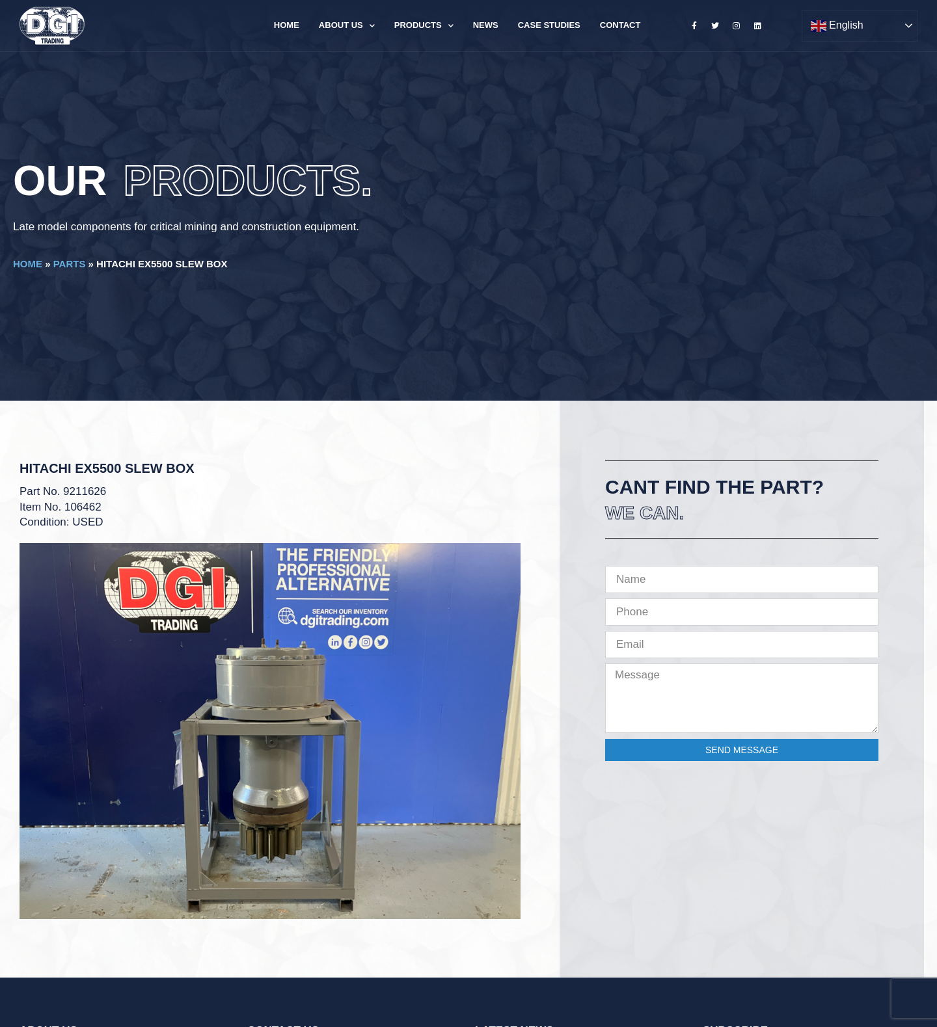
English (837, 26)
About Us (347, 25)
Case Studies (549, 25)
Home (286, 25)
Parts (69, 263)
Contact (620, 25)
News (485, 25)
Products (424, 25)
